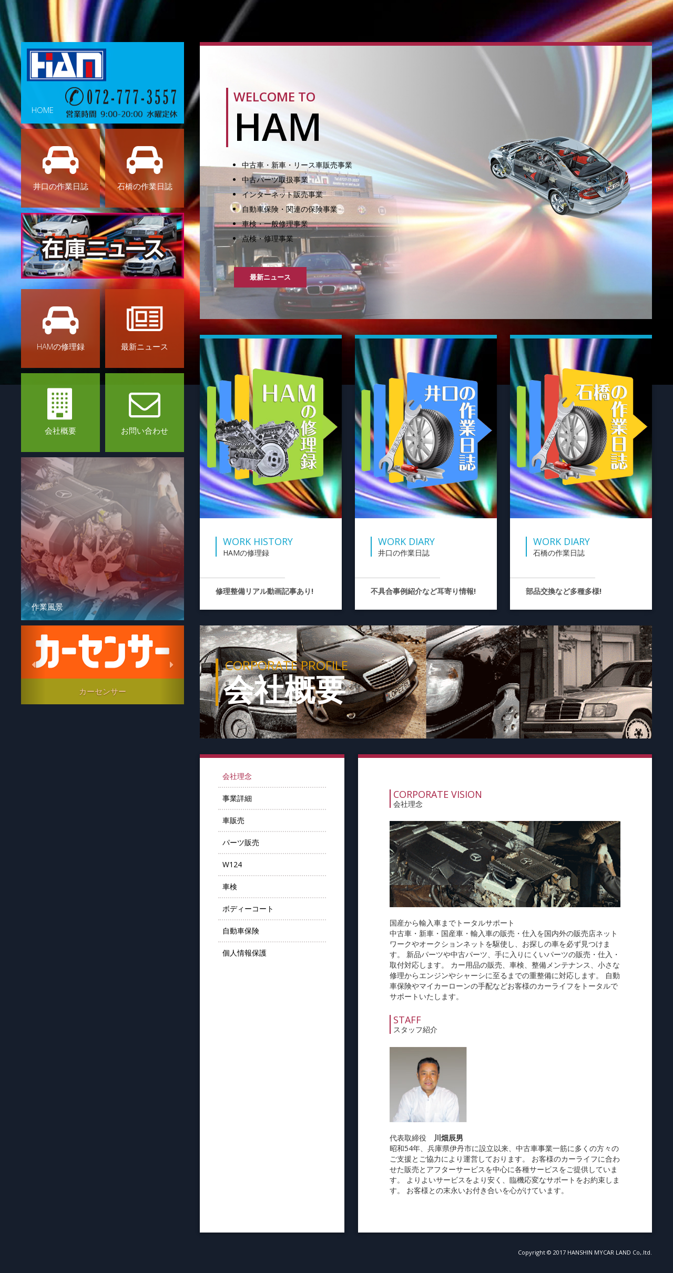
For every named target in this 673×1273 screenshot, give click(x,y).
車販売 (240, 821)
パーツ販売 (247, 843)
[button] (33, 664)
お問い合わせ (144, 412)
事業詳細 (243, 799)
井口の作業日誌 (60, 167)
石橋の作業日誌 (144, 167)
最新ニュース (144, 328)
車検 (236, 887)
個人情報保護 (251, 954)
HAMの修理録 (60, 328)
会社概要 (60, 412)
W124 (238, 865)
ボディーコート (254, 910)
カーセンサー (102, 691)
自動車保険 (247, 932)
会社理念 (243, 777)
